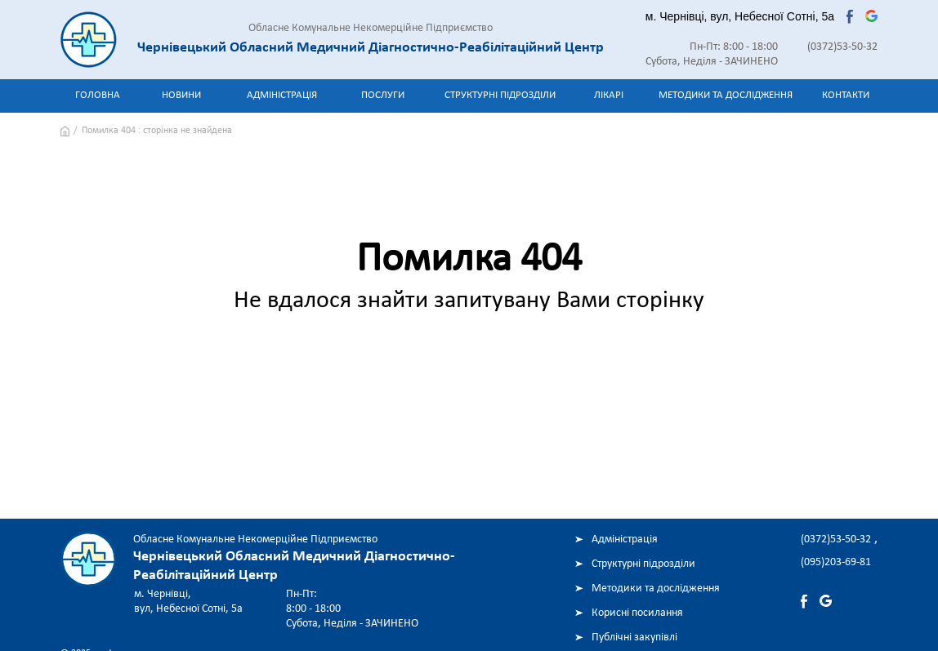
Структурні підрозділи (500, 95)
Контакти (845, 95)
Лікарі (608, 95)
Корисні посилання (637, 613)
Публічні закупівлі (634, 637)
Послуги (382, 95)
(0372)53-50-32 (842, 47)
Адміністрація (282, 95)
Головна (97, 95)
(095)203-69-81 (836, 562)
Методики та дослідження (726, 95)
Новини (181, 95)
